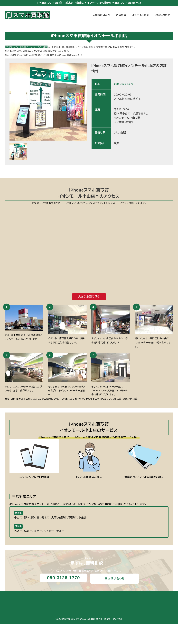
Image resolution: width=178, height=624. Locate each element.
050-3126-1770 (123, 84)
